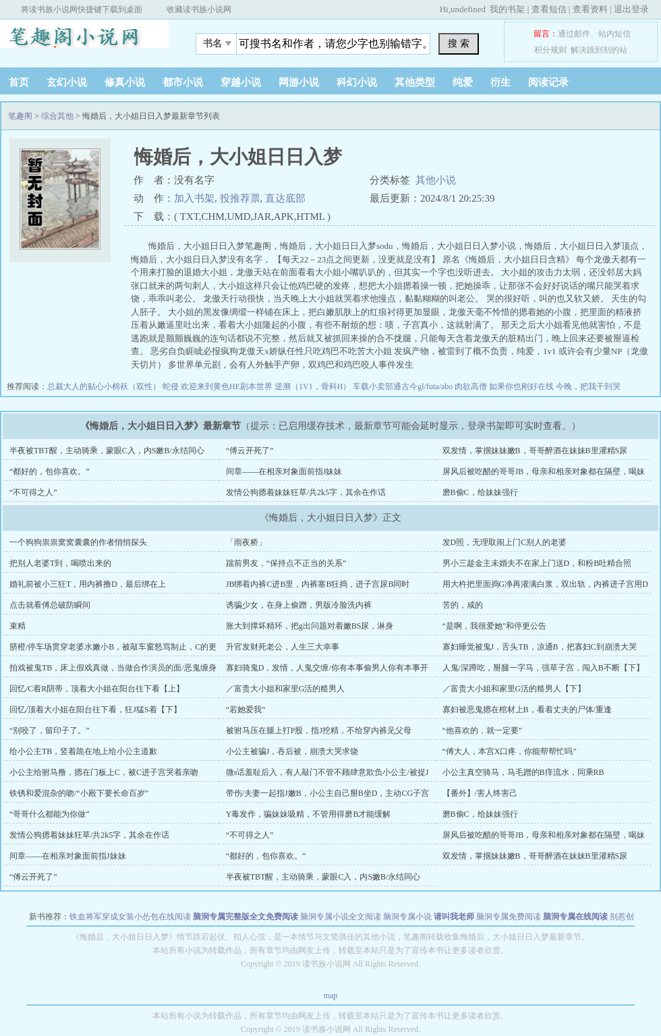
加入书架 (194, 198)
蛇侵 (172, 386)
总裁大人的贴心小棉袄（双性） (105, 386)
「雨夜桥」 (246, 542)
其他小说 (435, 180)
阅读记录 (548, 82)
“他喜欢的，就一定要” (482, 730)
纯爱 (463, 82)
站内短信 (614, 33)
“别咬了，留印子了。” (49, 730)
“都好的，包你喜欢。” (49, 471)
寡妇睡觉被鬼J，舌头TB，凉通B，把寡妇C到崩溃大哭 (539, 647)
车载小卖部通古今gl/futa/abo (404, 386)
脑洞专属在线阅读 (575, 916)
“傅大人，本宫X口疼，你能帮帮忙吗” (509, 751)
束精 (17, 626)
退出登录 (631, 9)
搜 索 (458, 43)
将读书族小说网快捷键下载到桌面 (81, 9)
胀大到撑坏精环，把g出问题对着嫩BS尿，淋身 (310, 626)
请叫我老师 (454, 916)
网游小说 (299, 82)
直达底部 (285, 198)
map (331, 995)
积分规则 (550, 50)
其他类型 (415, 82)
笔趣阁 (84, 40)
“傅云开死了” (250, 450)
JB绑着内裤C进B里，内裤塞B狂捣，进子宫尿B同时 (318, 584)
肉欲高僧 (472, 386)
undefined (468, 9)
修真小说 (125, 82)
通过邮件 (574, 33)
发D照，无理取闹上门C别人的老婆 (504, 542)
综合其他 (57, 116)
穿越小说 (241, 82)
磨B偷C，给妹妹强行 (480, 492)
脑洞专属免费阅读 (508, 916)
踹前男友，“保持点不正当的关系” (286, 563)
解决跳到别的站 (599, 50)
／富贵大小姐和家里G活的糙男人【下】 (514, 688)
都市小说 (183, 82)
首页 (19, 82)
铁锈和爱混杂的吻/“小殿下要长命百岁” (78, 793)
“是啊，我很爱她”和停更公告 (494, 626)
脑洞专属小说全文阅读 (340, 916)
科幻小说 (357, 82)
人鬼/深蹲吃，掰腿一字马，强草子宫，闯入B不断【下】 (543, 667)
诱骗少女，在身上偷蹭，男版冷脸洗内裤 (299, 605)
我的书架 (507, 9)
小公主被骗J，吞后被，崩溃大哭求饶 (292, 751)
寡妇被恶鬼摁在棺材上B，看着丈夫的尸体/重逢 (527, 709)
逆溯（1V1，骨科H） (314, 386)
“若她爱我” (246, 709)
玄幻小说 (67, 82)
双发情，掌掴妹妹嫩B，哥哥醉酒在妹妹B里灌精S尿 (535, 450)
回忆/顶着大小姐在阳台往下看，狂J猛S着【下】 (95, 709)
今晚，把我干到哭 (588, 386)
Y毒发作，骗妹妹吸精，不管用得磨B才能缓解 (308, 814)
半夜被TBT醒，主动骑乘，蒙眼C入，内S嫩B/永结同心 (106, 450)
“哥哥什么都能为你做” (49, 814)
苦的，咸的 (462, 605)
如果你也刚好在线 (522, 386)
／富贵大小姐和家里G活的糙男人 (285, 688)
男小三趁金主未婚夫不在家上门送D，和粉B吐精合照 (537, 563)
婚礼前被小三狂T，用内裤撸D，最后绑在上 (87, 584)
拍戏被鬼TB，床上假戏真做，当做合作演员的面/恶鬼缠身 (113, 667)
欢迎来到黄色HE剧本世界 (228, 386)
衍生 (500, 82)
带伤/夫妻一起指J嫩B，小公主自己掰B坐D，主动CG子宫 (327, 793)
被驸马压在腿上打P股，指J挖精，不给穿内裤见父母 (318, 730)
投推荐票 (240, 198)
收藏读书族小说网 (199, 9)
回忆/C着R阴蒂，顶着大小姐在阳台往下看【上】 (96, 688)
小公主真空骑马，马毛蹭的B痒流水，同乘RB (523, 772)
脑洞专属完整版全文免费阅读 (245, 916)
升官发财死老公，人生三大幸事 (282, 647)
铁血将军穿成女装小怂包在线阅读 (130, 916)
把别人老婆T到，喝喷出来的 (60, 563)
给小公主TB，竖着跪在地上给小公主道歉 (83, 751)
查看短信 (549, 9)
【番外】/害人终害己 (479, 793)
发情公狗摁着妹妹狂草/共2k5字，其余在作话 (306, 492)
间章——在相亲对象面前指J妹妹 (284, 471)
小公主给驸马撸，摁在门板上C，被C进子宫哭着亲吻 (103, 772)
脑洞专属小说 (407, 916)
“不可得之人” (33, 492)
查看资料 (590, 9)
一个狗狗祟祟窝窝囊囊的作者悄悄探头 (78, 542)
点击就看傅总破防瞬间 (49, 605)
